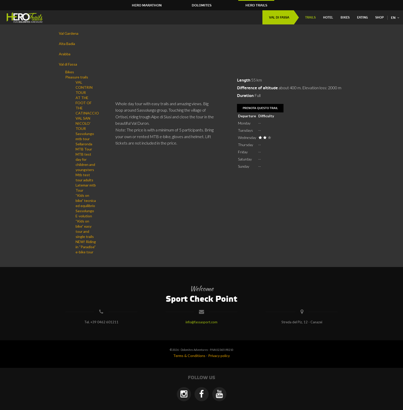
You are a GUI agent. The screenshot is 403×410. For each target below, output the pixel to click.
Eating (362, 18)
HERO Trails (256, 5)
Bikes (345, 18)
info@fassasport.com (201, 322)
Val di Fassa (279, 18)
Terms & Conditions (189, 355)
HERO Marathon (147, 5)
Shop (379, 18)
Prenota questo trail (260, 108)
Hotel (328, 18)
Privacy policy (219, 355)
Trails (310, 18)
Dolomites (202, 5)
